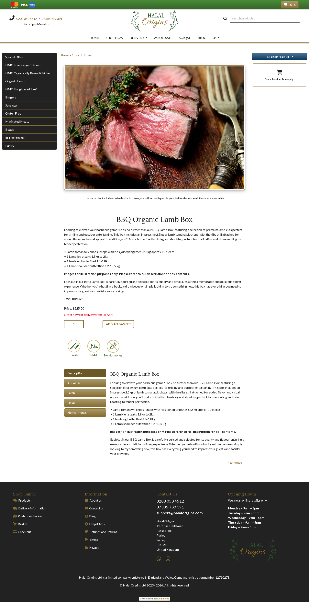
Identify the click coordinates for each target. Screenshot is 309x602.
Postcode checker (27, 516)
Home (95, 38)
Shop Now (114, 38)
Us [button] (215, 38)
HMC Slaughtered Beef (21, 89)
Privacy (92, 547)
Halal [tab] (71, 402)
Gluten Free (13, 113)
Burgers (10, 97)
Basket (20, 524)
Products (22, 500)
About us (93, 500)
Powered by (154, 598)
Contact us (94, 508)
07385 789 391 (170, 507)
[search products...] (265, 18)
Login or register (278, 56)
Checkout (22, 532)
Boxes (9, 129)
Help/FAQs (95, 524)
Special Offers (15, 57)
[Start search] (225, 18)
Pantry (9, 145)
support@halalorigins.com (180, 512)
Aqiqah (185, 38)
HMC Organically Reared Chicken (28, 73)
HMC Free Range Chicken (22, 65)
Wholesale (163, 38)
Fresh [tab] (71, 393)
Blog (202, 38)
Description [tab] (75, 373)
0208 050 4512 (170, 501)
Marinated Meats (17, 121)
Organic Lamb (15, 81)
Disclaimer (234, 463)
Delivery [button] (137, 38)
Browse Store (70, 55)
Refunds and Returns (101, 532)
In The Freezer (15, 137)
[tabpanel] (177, 412)
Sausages (11, 105)
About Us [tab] (73, 383)
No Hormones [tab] (77, 412)
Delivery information (29, 508)
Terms (91, 539)
